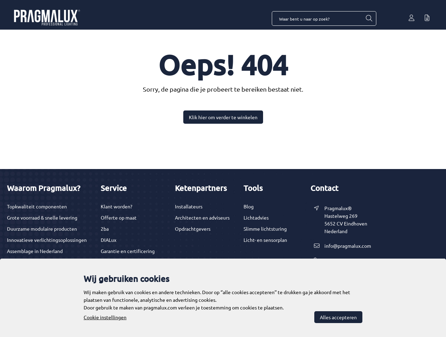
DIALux (108, 240)
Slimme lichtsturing (265, 228)
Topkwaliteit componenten (37, 206)
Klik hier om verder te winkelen (223, 117)
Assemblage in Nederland (35, 251)
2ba (105, 228)
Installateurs (188, 206)
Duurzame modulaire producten (42, 228)
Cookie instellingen (105, 317)
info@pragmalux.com (347, 246)
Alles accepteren (338, 317)
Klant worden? (116, 206)
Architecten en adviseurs (202, 217)
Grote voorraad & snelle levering (42, 217)
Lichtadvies (256, 217)
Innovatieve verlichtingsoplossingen (47, 240)
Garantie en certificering (128, 251)
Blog (249, 206)
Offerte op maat (119, 217)
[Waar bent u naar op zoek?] (369, 18)
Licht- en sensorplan (265, 240)
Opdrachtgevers (192, 228)
